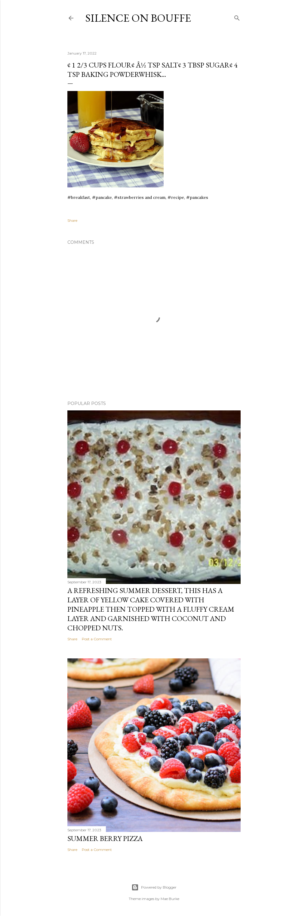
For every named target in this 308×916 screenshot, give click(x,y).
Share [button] (72, 220)
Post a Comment (97, 639)
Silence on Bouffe (138, 18)
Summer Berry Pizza (105, 838)
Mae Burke (170, 898)
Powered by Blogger (154, 887)
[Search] (237, 17)
